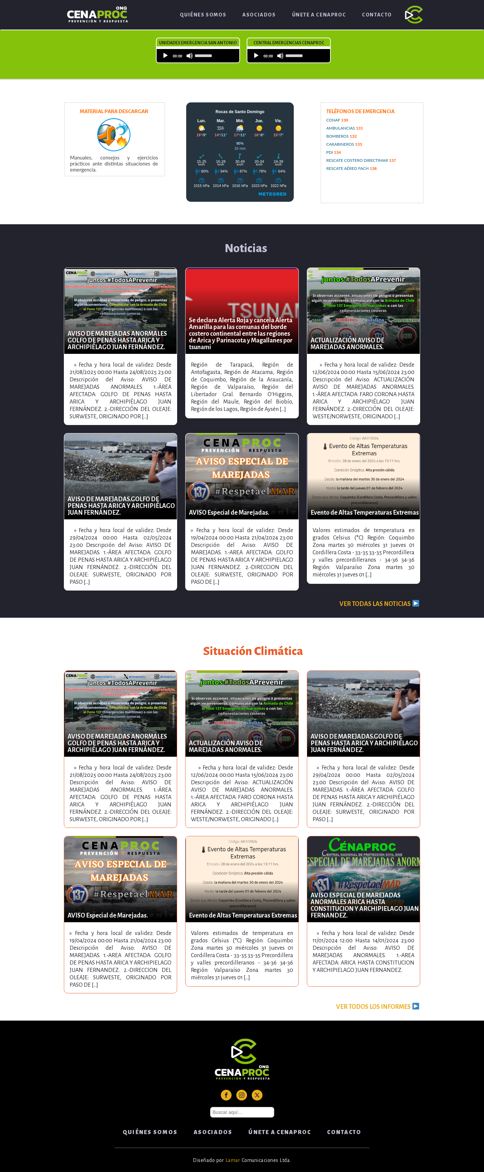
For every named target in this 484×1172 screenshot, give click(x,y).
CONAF (337, 120)
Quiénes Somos (203, 14)
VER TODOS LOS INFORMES (377, 1006)
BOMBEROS (341, 136)
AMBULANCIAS (344, 128)
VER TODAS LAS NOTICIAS (379, 603)
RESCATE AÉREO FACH (351, 168)
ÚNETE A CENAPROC (319, 14)
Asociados (259, 14)
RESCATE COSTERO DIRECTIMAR (361, 160)
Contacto (377, 14)
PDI (333, 152)
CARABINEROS (344, 144)
